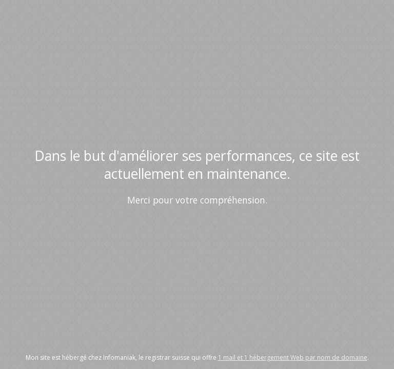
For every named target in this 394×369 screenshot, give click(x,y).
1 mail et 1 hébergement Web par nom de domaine (292, 357)
